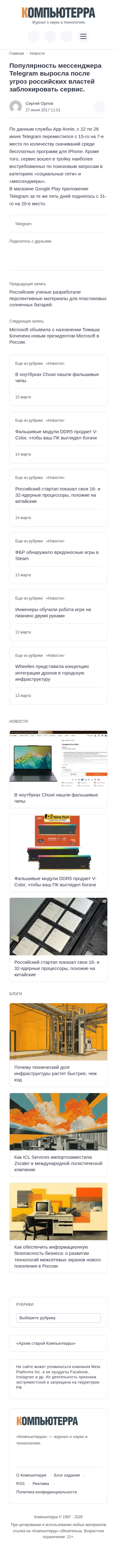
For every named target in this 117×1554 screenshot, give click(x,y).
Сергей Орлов (39, 103)
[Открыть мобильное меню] (83, 36)
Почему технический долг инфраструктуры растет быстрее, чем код (55, 1074)
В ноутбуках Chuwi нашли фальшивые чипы (57, 377)
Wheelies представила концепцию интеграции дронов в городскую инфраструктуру (52, 673)
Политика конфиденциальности (46, 1492)
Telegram (23, 223)
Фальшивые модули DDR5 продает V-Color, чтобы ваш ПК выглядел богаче (56, 434)
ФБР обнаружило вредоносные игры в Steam (57, 555)
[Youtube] (32, 1456)
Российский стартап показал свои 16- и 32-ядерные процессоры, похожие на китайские (57, 495)
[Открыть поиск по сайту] (67, 36)
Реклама (40, 1483)
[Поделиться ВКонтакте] (13, 251)
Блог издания (67, 1475)
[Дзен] (55, 1456)
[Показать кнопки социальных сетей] (34, 36)
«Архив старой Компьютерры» (46, 1343)
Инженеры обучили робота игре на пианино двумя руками (53, 612)
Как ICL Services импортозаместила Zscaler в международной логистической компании (58, 1163)
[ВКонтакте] (20, 1456)
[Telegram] (43, 1456)
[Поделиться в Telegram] (23, 251)
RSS (20, 1483)
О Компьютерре (31, 1475)
